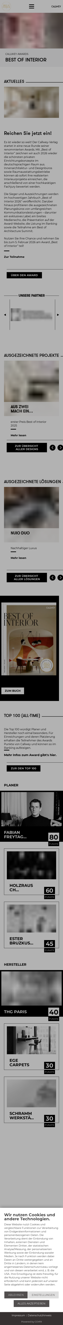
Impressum (18, 1315)
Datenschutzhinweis (39, 1315)
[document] (31, 1252)
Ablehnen (16, 1295)
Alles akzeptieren (31, 1303)
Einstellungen (43, 1295)
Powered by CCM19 (31, 1321)
